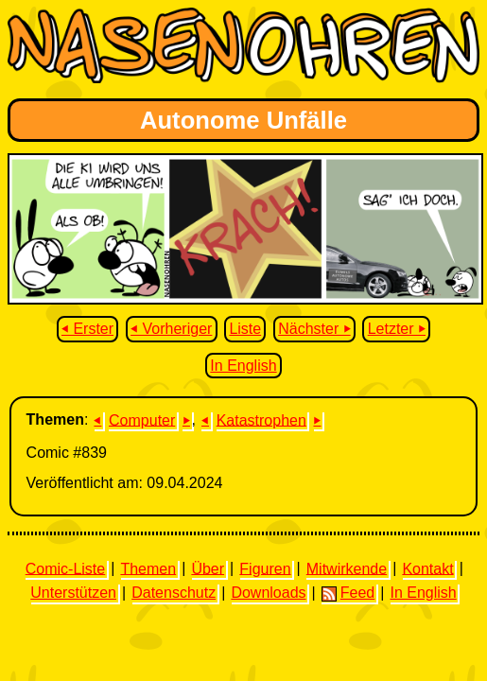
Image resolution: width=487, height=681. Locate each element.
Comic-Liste (65, 568)
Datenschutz (173, 593)
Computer (142, 419)
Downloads (268, 593)
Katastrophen (261, 419)
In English (243, 366)
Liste (245, 329)
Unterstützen (73, 593)
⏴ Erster (87, 329)
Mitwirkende (346, 568)
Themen (148, 568)
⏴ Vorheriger (171, 329)
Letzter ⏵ (397, 329)
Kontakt (427, 568)
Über (207, 568)
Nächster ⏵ (314, 329)
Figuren (264, 568)
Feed (348, 593)
